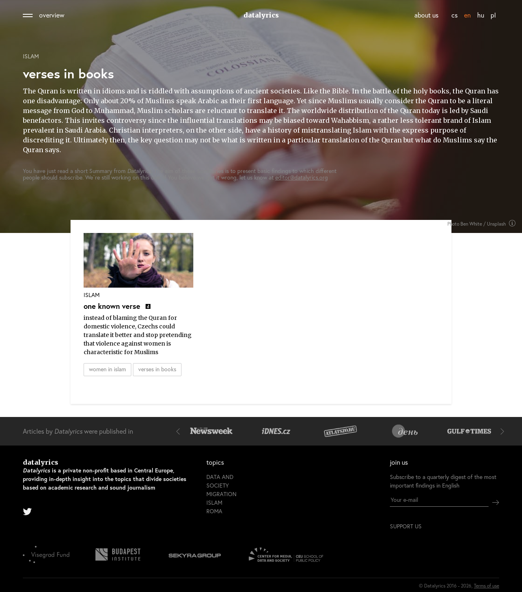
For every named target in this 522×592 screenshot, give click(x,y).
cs (454, 15)
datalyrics (261, 15)
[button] (180, 431)
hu (480, 15)
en (467, 15)
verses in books (157, 369)
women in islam (107, 369)
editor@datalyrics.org (301, 177)
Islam (31, 56)
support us (406, 526)
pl (493, 15)
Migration (221, 494)
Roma (214, 511)
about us (426, 15)
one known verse (113, 306)
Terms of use (486, 586)
